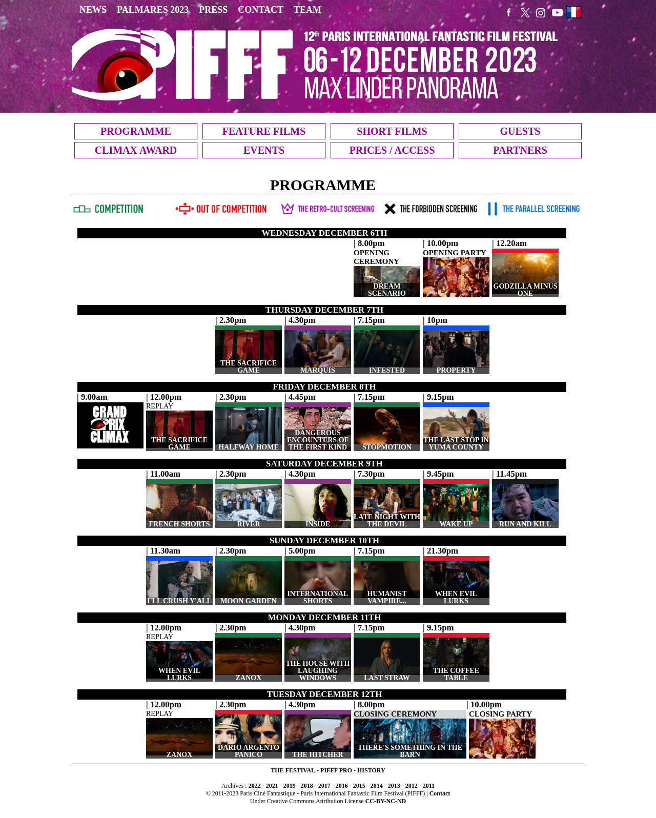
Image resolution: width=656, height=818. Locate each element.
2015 (359, 785)
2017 (324, 785)
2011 (429, 785)
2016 (342, 785)
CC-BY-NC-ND (385, 801)
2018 (307, 785)
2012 (411, 785)
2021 (272, 785)
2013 (394, 785)
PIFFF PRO (336, 770)
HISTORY (371, 770)
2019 (289, 785)
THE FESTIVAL (293, 770)
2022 (255, 785)
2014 (377, 785)
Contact (439, 793)
